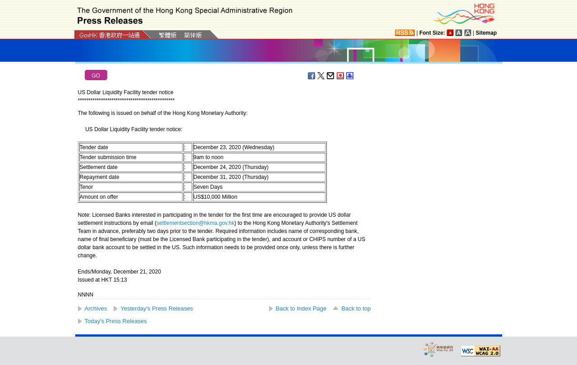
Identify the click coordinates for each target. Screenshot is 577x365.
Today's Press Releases (116, 321)
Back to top (356, 308)
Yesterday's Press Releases (156, 308)
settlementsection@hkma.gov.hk (195, 223)
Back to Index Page (301, 308)
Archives (96, 308)
